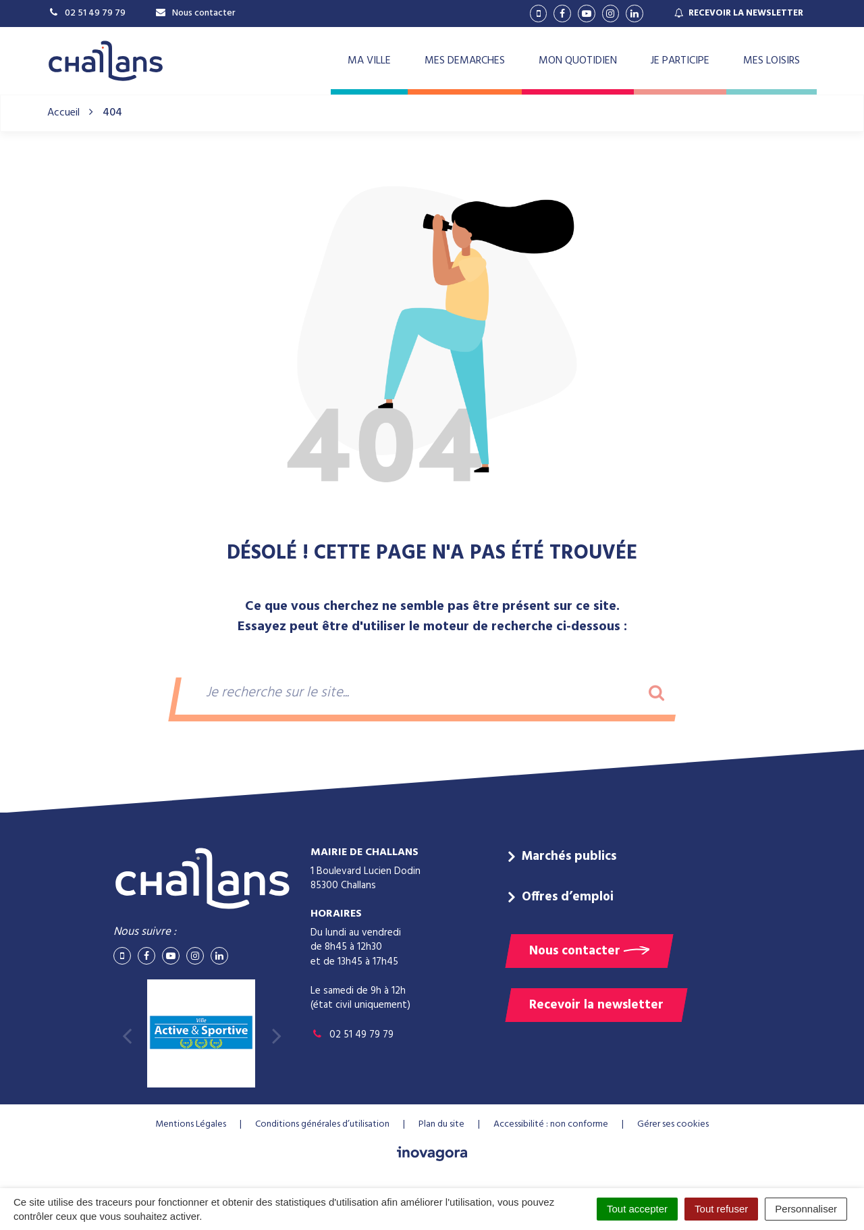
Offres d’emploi (568, 897)
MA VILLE (369, 61)
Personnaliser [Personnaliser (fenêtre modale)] (806, 1208)
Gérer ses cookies (673, 1124)
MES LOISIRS (771, 61)
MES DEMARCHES (465, 61)
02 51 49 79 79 (352, 1035)
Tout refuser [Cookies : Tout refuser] (721, 1208)
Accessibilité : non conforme (550, 1124)
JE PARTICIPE (680, 61)
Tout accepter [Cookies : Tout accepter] (637, 1208)
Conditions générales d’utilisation (322, 1124)
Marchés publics (569, 856)
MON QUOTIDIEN (578, 61)
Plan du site (441, 1124)
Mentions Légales (190, 1124)
